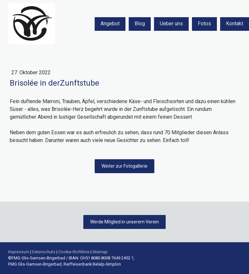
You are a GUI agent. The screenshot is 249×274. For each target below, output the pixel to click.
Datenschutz (43, 251)
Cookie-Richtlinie (73, 251)
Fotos (204, 23)
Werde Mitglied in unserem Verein (124, 221)
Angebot (110, 23)
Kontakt (234, 23)
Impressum (18, 251)
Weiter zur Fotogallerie (124, 166)
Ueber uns (171, 23)
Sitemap (100, 251)
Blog (140, 23)
